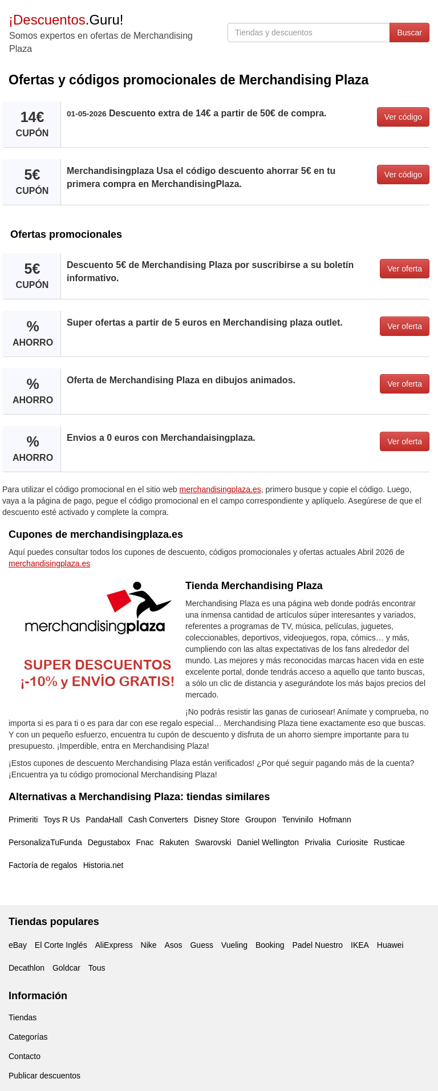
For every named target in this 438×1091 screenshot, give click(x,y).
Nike (149, 945)
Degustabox (109, 842)
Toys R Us (61, 819)
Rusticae (389, 842)
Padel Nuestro (317, 945)
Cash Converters (158, 819)
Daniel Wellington (268, 842)
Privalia (318, 842)
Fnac (144, 842)
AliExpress (114, 945)
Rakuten (174, 842)
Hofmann (335, 819)
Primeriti (23, 819)
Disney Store (217, 819)
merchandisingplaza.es (220, 489)
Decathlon (26, 967)
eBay (18, 945)
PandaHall (104, 819)
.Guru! (66, 19)
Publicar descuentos (44, 1075)
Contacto (24, 1056)
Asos (173, 945)
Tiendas (22, 1017)
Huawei (390, 945)
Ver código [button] (403, 116)
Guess (201, 945)
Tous (97, 967)
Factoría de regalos (43, 865)
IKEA (360, 945)
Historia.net (103, 865)
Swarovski (213, 842)
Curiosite (352, 842)
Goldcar (66, 967)
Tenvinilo (297, 819)
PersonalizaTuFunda (45, 842)
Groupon (260, 819)
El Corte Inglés (61, 945)
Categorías (28, 1036)
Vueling (234, 945)
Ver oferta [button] (404, 268)
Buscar (409, 32)
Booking (270, 945)
